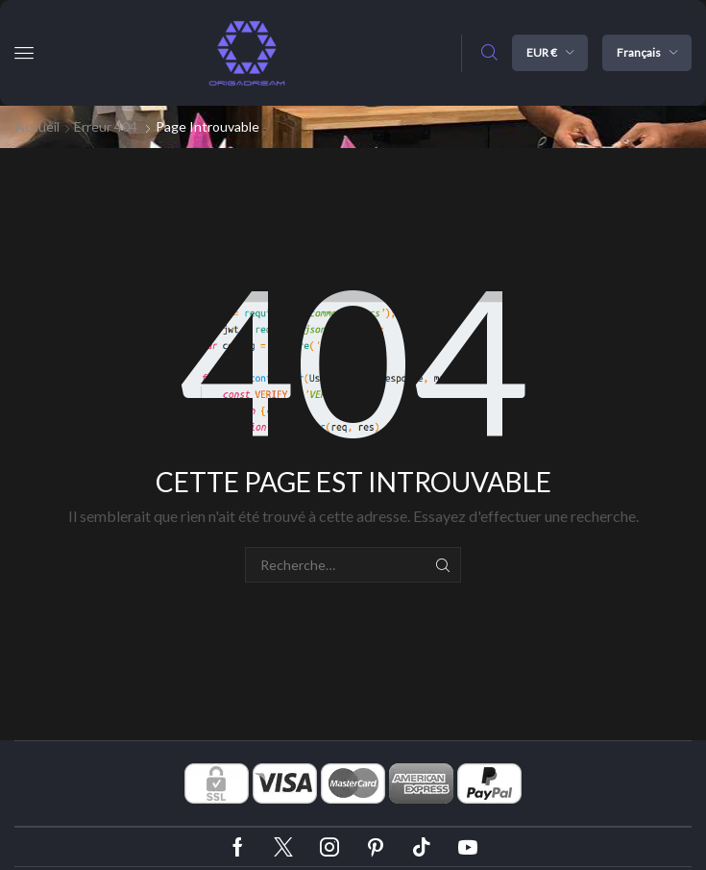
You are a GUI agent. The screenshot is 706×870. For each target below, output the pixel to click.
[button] (24, 53)
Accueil (37, 126)
